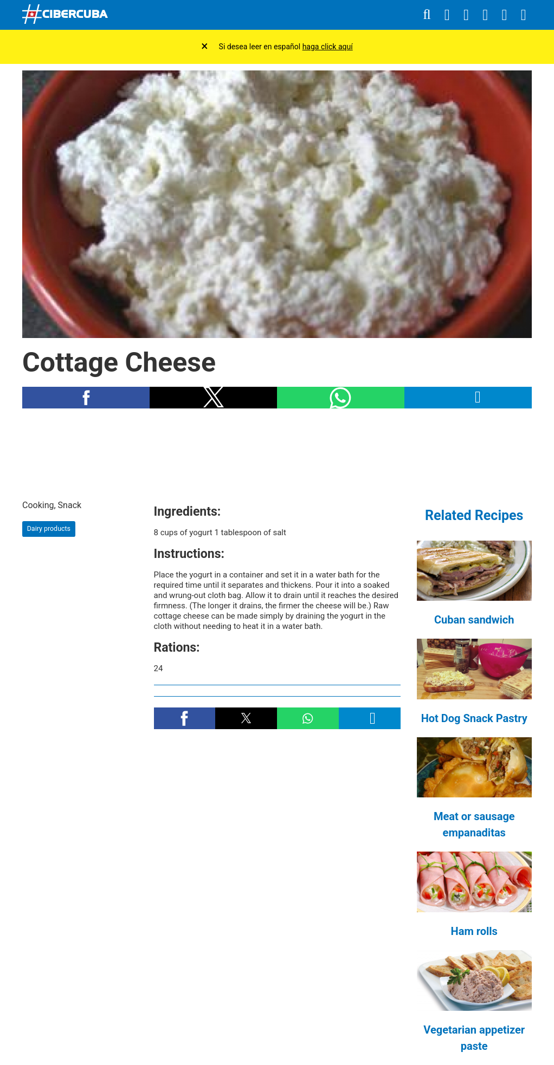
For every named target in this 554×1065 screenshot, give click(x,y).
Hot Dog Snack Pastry (474, 718)
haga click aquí (327, 46)
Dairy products (48, 528)
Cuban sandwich (474, 619)
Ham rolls (474, 931)
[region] (277, 453)
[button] (86, 397)
